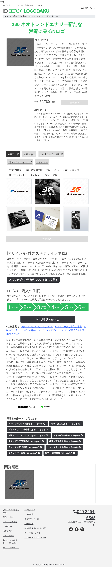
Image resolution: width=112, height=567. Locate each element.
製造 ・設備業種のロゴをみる (60, 453)
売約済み (74, 102)
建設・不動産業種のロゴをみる (65, 441)
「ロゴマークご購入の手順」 (31, 299)
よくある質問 (8, 536)
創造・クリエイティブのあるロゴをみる (28, 435)
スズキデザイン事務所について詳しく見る (33, 279)
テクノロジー (35, 175)
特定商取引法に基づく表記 (35, 528)
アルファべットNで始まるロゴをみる (26, 423)
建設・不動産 (53, 170)
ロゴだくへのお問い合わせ (35, 538)
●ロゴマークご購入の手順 (68, 326)
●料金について (37, 330)
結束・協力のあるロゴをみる (65, 423)
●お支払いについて (57, 330)
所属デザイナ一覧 (32, 519)
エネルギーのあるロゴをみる (68, 435)
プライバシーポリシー (33, 533)
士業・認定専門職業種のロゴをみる (26, 441)
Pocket (31, 407)
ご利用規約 (29, 524)
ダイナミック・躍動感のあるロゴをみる (28, 429)
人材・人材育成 (71, 170)
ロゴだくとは (30, 510)
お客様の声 (7, 531)
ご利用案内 (7, 526)
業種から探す (8, 517)
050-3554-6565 (86, 514)
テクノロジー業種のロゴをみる (24, 453)
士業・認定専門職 (33, 170)
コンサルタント (17, 175)
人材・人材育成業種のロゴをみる (25, 447)
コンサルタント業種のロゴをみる (64, 447)
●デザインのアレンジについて (37, 326)
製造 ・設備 (51, 175)
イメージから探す (10, 522)
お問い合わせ (88, 8)
